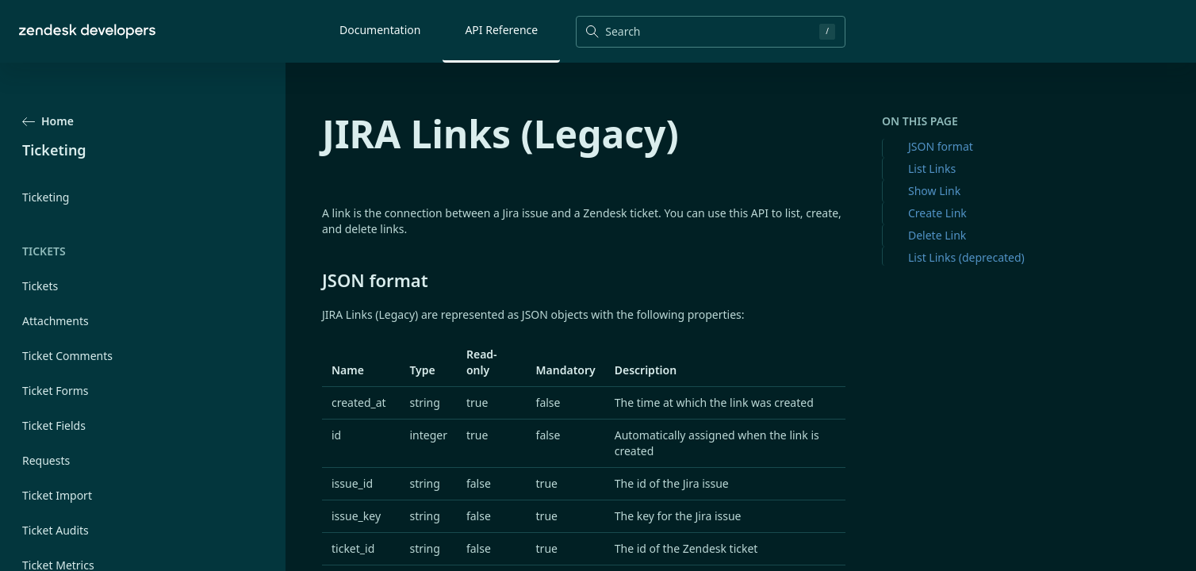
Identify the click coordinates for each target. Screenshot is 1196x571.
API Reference (501, 29)
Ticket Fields (54, 425)
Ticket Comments (67, 355)
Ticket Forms (55, 390)
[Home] (87, 31)
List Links (932, 168)
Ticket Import (57, 495)
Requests (46, 460)
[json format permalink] (314, 280)
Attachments (55, 320)
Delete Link (937, 235)
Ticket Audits (55, 530)
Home (48, 120)
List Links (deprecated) (966, 257)
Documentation (379, 29)
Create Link (937, 212)
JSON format (940, 146)
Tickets (40, 285)
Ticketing (45, 197)
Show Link (934, 190)
